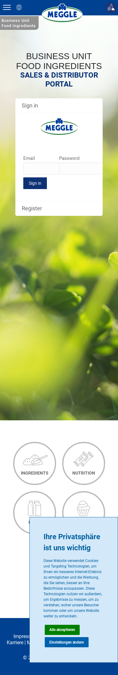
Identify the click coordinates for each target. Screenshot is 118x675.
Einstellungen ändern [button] (66, 642)
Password (69, 158)
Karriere (15, 642)
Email (29, 158)
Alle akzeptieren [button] (62, 630)
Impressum (25, 636)
